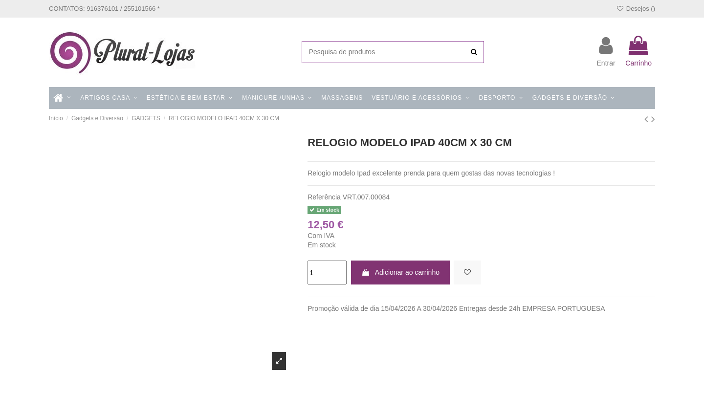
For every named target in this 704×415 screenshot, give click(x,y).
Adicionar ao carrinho (400, 272)
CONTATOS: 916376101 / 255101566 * (104, 8)
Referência (324, 197)
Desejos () (635, 8)
